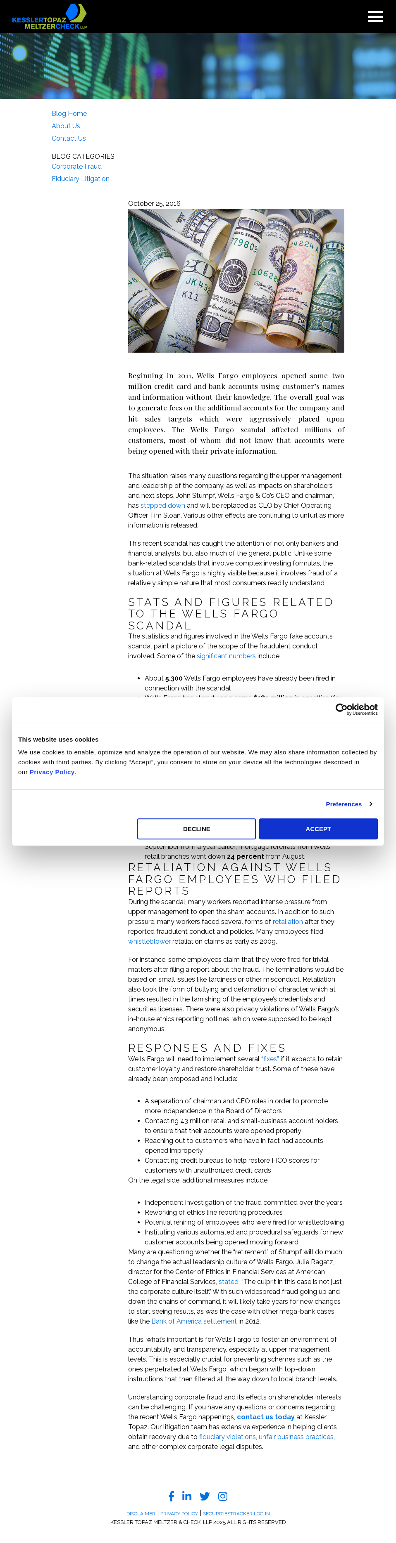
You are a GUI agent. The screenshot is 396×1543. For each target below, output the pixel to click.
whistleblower (149, 941)
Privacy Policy (52, 771)
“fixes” (270, 1059)
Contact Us (69, 138)
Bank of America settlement (194, 1321)
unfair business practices (296, 1437)
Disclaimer (140, 1514)
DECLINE (196, 828)
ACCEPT (319, 828)
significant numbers (226, 656)
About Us (66, 126)
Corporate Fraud (77, 166)
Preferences (344, 804)
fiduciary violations (227, 1437)
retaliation (288, 922)
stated (229, 1282)
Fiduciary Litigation (81, 179)
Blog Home (69, 114)
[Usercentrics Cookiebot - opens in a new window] (341, 709)
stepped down (163, 505)
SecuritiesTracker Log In (236, 1514)
